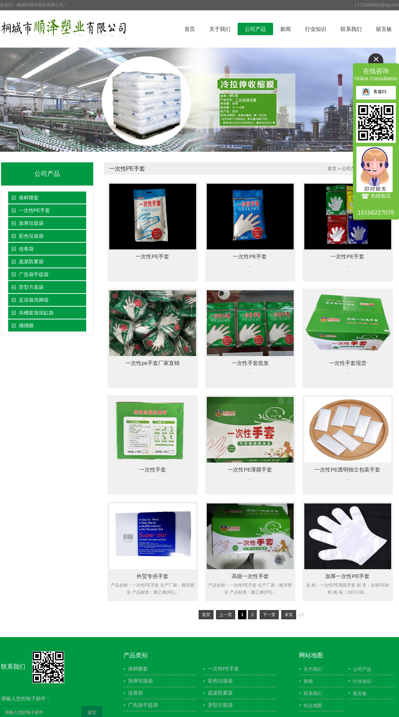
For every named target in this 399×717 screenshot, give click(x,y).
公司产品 (255, 29)
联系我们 (351, 29)
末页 (288, 614)
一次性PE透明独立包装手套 (347, 470)
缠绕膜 (26, 325)
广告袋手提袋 (34, 274)
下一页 (269, 614)
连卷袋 (26, 249)
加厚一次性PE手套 (347, 576)
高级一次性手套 (250, 576)
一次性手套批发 (250, 363)
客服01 (374, 91)
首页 (189, 29)
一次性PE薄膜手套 (250, 470)
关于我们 (220, 29)
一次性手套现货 (347, 363)
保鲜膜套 (29, 197)
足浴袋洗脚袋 (34, 300)
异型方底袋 (31, 287)
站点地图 (313, 705)
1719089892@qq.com (378, 4)
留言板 (384, 29)
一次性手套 (152, 470)
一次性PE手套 (34, 210)
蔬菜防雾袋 (31, 261)
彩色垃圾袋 (31, 236)
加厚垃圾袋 (31, 223)
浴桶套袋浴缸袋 (36, 313)
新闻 (285, 29)
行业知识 (315, 29)
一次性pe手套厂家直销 (152, 363)
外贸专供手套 (152, 576)
